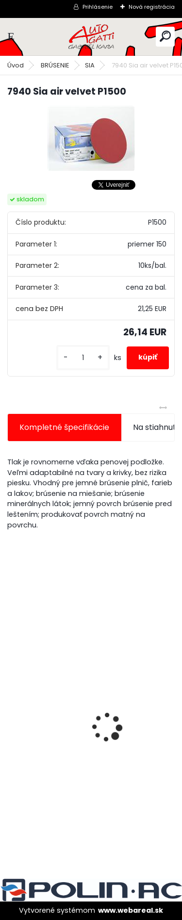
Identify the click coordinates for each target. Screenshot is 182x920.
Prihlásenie (98, 7)
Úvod (15, 65)
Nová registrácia (152, 7)
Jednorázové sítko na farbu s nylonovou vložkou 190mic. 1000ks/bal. (90, 756)
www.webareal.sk (130, 910)
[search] (165, 36)
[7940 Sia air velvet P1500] (91, 138)
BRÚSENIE (55, 65)
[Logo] (91, 36)
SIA (90, 65)
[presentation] (12, 710)
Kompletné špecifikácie (64, 427)
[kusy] (83, 357)
